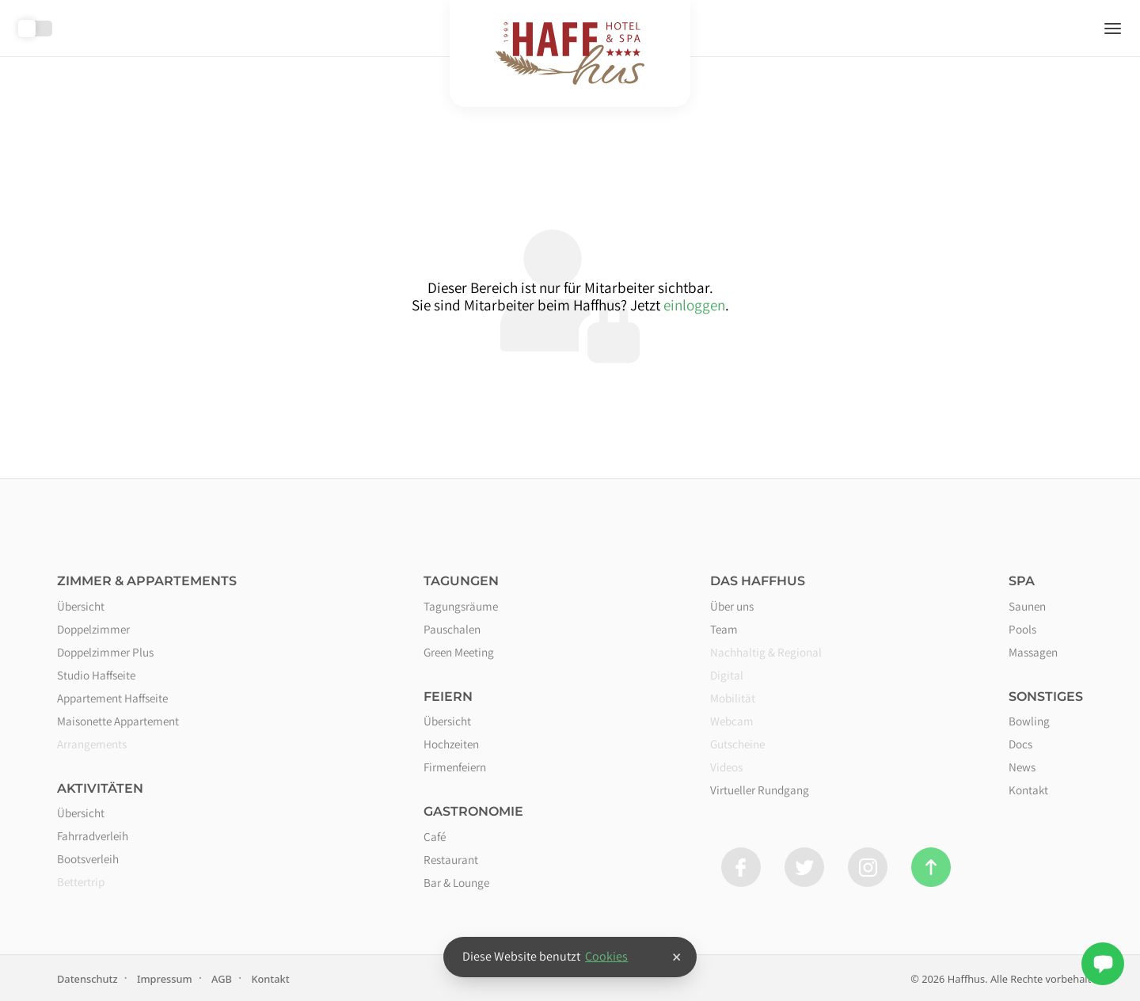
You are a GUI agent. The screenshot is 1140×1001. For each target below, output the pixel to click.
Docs (1020, 744)
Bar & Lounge (456, 882)
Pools (1022, 629)
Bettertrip (80, 881)
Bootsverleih (88, 858)
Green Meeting (459, 652)
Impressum (164, 979)
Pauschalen (452, 629)
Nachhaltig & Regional (766, 652)
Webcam (732, 721)
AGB (221, 979)
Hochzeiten (451, 744)
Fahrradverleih (92, 835)
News (1022, 767)
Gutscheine (737, 744)
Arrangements (92, 744)
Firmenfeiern (455, 767)
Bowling (1029, 721)
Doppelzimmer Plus (105, 652)
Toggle (35, 28)
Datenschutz (87, 979)
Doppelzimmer (93, 629)
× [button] (676, 957)
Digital (726, 675)
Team (724, 629)
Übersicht (80, 606)
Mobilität (732, 698)
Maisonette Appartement (118, 721)
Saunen (1027, 606)
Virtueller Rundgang (759, 789)
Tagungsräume (461, 606)
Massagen (1033, 652)
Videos (726, 767)
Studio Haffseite (96, 675)
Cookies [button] (606, 956)
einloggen (694, 305)
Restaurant (451, 859)
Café (435, 836)
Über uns (732, 606)
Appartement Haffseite (112, 698)
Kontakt (1028, 789)
